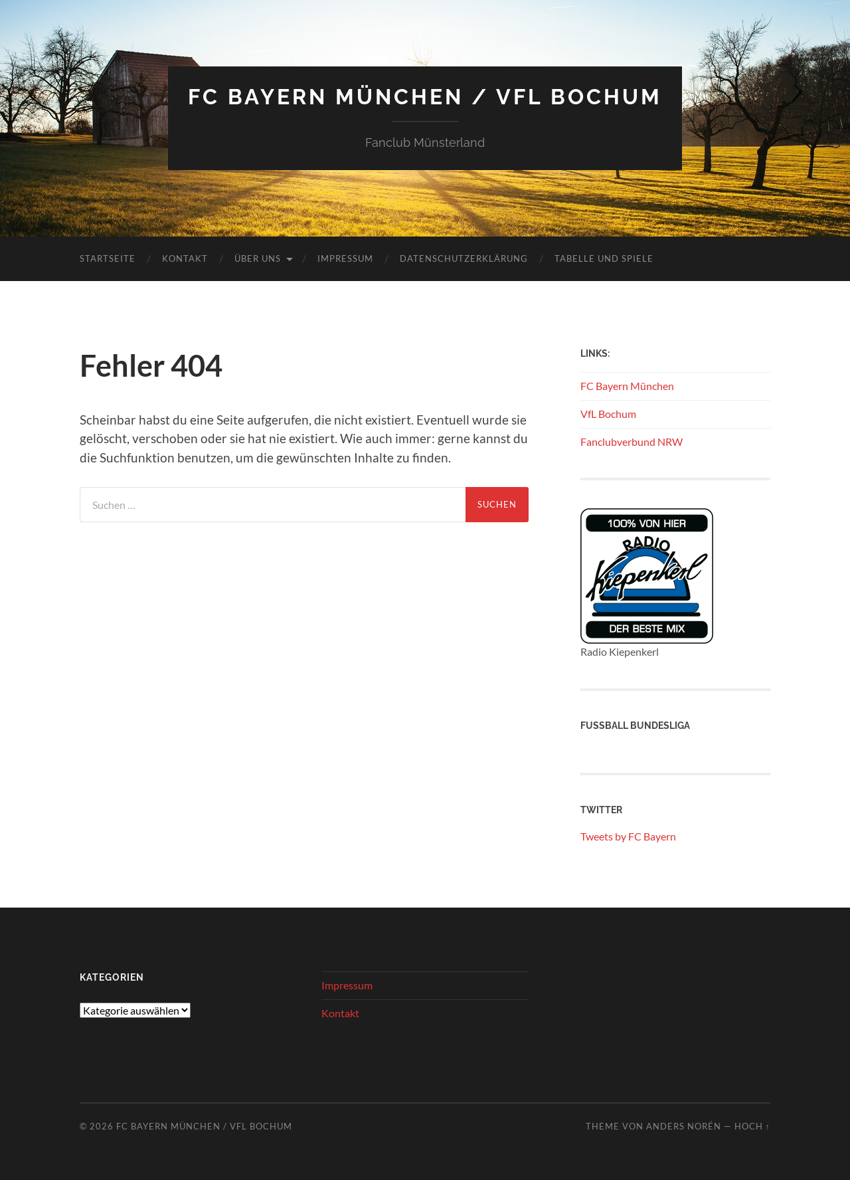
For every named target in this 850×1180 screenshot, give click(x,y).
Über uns (257, 258)
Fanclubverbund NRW (631, 441)
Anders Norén (683, 1126)
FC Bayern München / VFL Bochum (425, 96)
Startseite (107, 258)
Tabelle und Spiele (603, 258)
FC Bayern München (627, 385)
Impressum (345, 258)
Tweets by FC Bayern (628, 836)
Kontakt (185, 258)
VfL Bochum (608, 413)
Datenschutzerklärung (464, 258)
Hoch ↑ (752, 1126)
